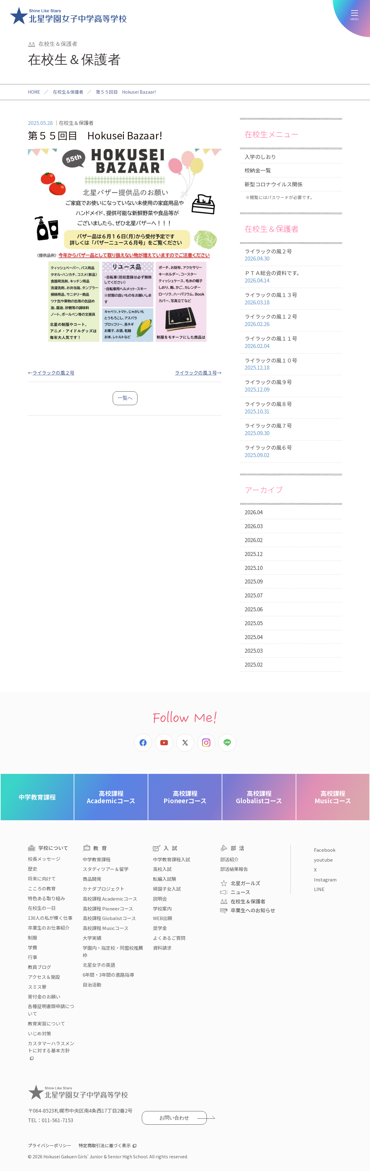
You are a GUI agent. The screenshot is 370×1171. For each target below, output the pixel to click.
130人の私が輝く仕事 (50, 917)
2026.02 (254, 540)
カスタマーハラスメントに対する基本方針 (51, 1047)
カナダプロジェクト (103, 888)
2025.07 (254, 595)
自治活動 (92, 984)
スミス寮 (37, 986)
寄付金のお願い (44, 996)
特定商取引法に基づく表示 (105, 1145)
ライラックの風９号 (291, 386)
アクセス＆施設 (44, 977)
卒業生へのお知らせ (253, 910)
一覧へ (125, 398)
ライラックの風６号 (291, 451)
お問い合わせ (174, 1118)
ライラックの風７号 (291, 429)
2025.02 (254, 664)
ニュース (240, 892)
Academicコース (111, 797)
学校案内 (162, 908)
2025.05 (254, 623)
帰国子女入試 (167, 888)
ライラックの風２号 (53, 372)
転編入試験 (164, 879)
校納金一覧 (258, 170)
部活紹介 (229, 859)
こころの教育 (42, 888)
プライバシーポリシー (49, 1145)
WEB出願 (162, 918)
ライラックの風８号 (291, 408)
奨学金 (160, 928)
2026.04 (254, 512)
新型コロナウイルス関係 (274, 184)
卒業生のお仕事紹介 (49, 927)
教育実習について (46, 1023)
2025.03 (254, 650)
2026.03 (254, 526)
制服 (32, 937)
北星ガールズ (245, 883)
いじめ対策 (39, 1033)
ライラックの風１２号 (291, 320)
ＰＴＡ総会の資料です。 (291, 277)
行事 (32, 957)
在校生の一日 (42, 908)
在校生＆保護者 (68, 92)
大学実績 (92, 938)
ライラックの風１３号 (291, 299)
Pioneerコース (185, 797)
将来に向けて (42, 878)
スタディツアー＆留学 (105, 869)
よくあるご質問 (169, 938)
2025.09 (254, 581)
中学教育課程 (37, 796)
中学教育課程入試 (171, 859)
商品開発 (92, 879)
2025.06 (254, 609)
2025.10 (254, 567)
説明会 (160, 898)
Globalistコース (259, 797)
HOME (34, 92)
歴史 (32, 868)
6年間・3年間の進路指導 (108, 974)
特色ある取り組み (46, 898)
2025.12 (254, 554)
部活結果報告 (234, 869)
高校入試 (162, 869)
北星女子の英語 (99, 964)
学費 (32, 947)
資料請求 (162, 947)
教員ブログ (39, 967)
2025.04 (254, 637)
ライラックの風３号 (196, 372)
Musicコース (333, 797)
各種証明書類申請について (51, 1010)
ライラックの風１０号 (291, 364)
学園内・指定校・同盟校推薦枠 (113, 951)
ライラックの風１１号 (291, 342)
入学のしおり (260, 156)
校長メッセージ (44, 858)
